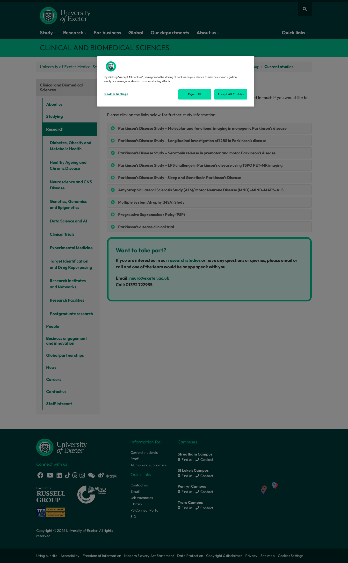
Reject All (194, 94)
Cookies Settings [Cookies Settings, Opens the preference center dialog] (116, 94)
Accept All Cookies (231, 94)
